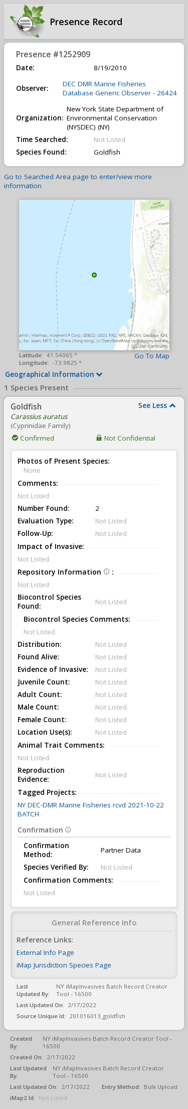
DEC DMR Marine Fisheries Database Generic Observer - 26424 (120, 88)
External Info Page (45, 952)
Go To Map (151, 355)
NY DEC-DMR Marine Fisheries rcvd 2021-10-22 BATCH (91, 809)
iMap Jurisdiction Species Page (64, 964)
